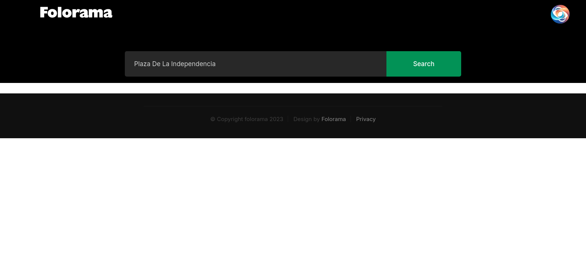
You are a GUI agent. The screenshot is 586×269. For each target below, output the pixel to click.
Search (423, 64)
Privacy (366, 119)
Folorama (333, 119)
